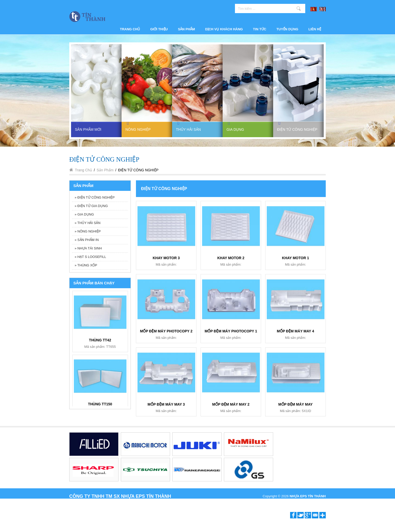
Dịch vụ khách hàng (224, 29)
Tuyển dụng (287, 29)
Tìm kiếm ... (298, 8)
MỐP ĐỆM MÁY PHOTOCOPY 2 (166, 331)
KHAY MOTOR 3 (166, 258)
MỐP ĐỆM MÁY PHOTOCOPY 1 (231, 331)
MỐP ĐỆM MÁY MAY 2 (230, 404)
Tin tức (259, 29)
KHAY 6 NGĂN (100, 341)
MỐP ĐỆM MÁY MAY (295, 404)
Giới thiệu (159, 29)
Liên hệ (314, 29)
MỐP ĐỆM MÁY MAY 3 (166, 404)
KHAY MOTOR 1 (295, 258)
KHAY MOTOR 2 (230, 258)
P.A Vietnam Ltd (314, 502)
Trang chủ (130, 29)
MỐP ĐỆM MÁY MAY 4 (295, 331)
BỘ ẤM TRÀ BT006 (100, 405)
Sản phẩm (186, 29)
